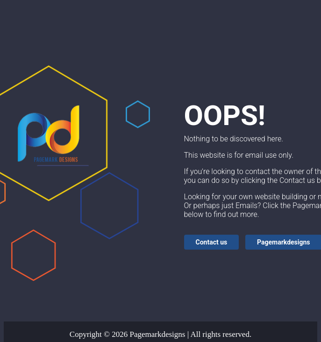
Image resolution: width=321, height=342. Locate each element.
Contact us (212, 242)
